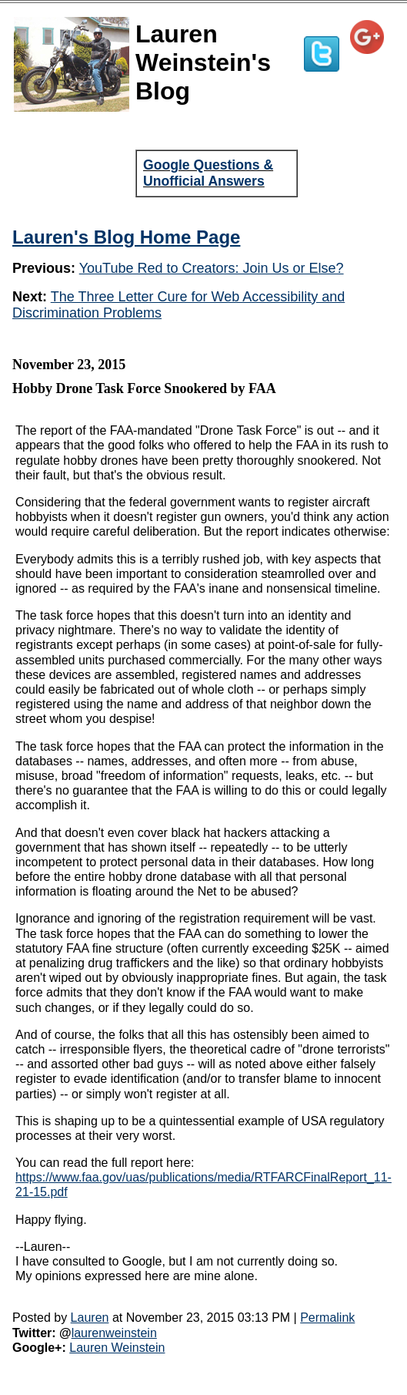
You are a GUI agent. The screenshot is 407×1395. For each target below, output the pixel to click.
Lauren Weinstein (117, 1347)
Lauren (90, 1317)
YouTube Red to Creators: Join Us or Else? (211, 268)
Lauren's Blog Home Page (126, 237)
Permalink (327, 1317)
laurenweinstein (114, 1333)
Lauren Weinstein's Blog (203, 62)
